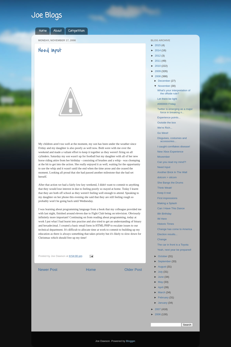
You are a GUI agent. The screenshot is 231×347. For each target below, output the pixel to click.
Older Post (133, 270)
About (57, 31)
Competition (76, 31)
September (165, 261)
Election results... (167, 234)
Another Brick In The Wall (172, 172)
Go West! (162, 132)
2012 (158, 55)
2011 (158, 60)
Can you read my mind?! (171, 162)
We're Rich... (164, 127)
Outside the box (166, 122)
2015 (158, 45)
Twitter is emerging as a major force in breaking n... (175, 111)
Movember (163, 156)
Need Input (50, 50)
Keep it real (164, 192)
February (163, 297)
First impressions (167, 198)
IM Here (162, 218)
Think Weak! (164, 187)
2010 (158, 65)
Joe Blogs (46, 15)
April (161, 287)
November (164, 85)
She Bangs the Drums (170, 182)
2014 (158, 50)
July (160, 271)
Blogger (130, 341)
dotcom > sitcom (167, 177)
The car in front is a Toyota (173, 244)
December (164, 80)
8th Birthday (164, 213)
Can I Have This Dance (171, 208)
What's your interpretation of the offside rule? (173, 92)
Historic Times (165, 223)
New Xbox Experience (170, 151)
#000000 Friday (166, 103)
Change (162, 239)
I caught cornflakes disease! (173, 146)
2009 (158, 71)
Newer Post (47, 270)
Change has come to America (174, 229)
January (163, 302)
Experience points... (169, 117)
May (161, 281)
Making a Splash (167, 203)
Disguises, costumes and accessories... (172, 140)
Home (43, 31)
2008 (158, 76)
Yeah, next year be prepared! (174, 249)
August (162, 266)
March (162, 292)
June (161, 276)
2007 (158, 309)
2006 (158, 314)
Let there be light (167, 98)
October (163, 256)
